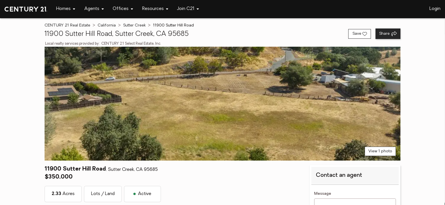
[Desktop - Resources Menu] (155, 9)
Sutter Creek (134, 25)
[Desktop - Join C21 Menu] (188, 9)
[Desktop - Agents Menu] (94, 9)
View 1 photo (380, 151)
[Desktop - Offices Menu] (123, 9)
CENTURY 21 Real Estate (67, 25)
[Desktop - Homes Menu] (65, 9)
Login (434, 9)
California (107, 25)
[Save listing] (359, 34)
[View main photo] (222, 104)
